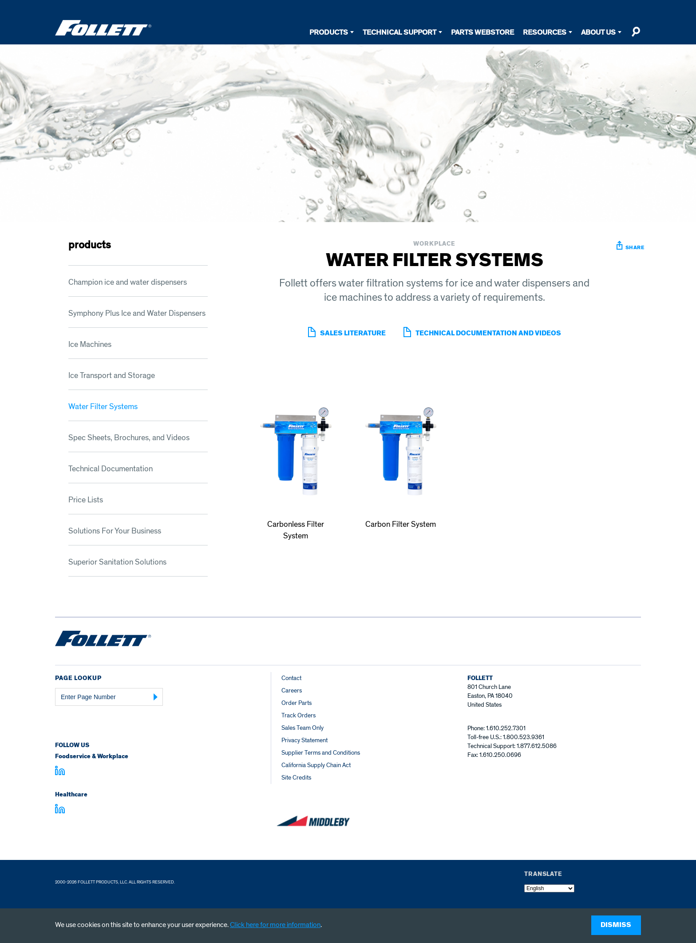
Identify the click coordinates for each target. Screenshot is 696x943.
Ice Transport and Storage (111, 375)
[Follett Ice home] (103, 640)
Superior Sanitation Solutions (117, 562)
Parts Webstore (482, 32)
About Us (598, 32)
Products (328, 32)
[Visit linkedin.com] (60, 772)
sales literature (353, 333)
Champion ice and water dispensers (127, 282)
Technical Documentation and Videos (488, 333)
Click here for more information (275, 924)
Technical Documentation (110, 469)
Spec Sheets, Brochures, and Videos (129, 438)
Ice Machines (89, 344)
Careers (291, 690)
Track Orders (298, 715)
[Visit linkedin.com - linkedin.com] (60, 810)
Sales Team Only (302, 728)
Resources (544, 32)
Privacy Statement (304, 740)
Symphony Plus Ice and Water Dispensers (137, 313)
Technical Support (399, 32)
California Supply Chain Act (316, 765)
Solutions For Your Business (114, 531)
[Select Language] (549, 888)
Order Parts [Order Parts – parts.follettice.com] (296, 703)
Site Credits (296, 777)
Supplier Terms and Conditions (320, 752)
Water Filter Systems (103, 407)
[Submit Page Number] (156, 697)
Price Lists (85, 500)
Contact (291, 678)
